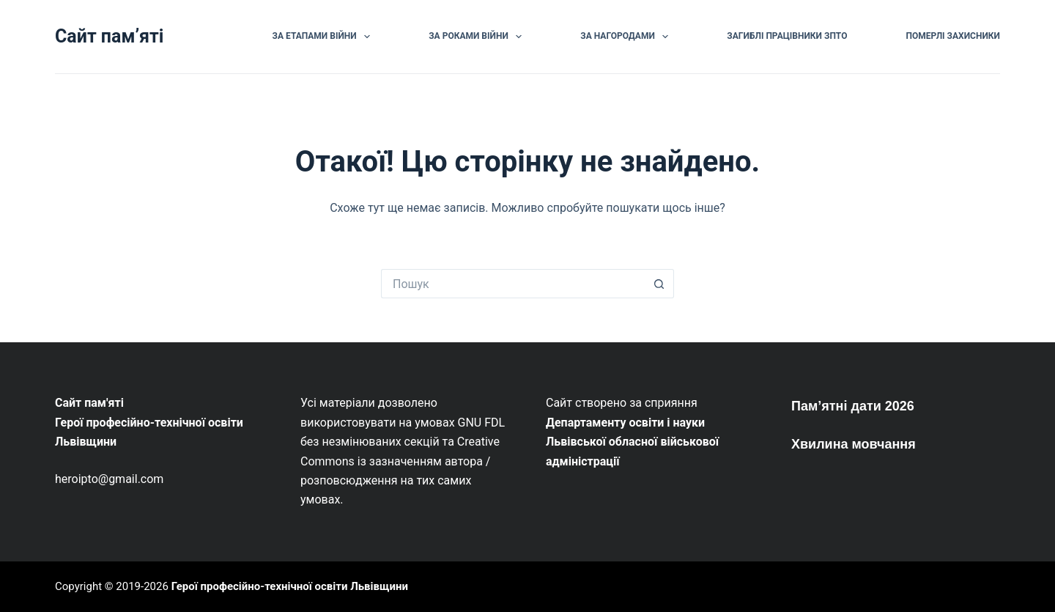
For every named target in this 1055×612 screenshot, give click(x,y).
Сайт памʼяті (109, 36)
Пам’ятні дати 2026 (852, 406)
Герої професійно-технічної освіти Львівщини (289, 586)
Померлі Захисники (953, 36)
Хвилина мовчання (853, 444)
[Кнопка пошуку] (659, 283)
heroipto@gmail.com (109, 479)
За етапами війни (324, 36)
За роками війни (478, 36)
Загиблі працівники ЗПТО (787, 36)
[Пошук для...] (513, 283)
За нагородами (627, 36)
